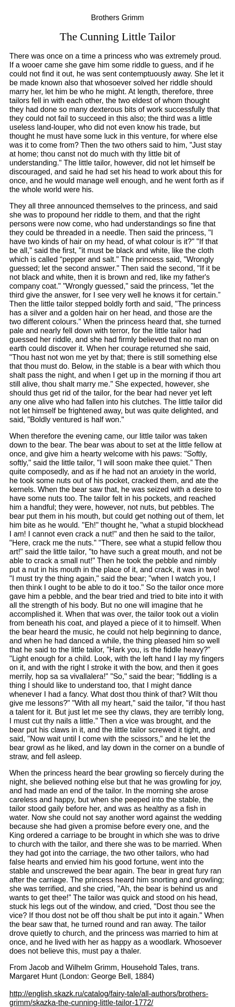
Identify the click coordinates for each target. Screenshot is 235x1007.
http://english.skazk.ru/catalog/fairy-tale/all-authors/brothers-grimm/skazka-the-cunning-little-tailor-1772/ (108, 998)
